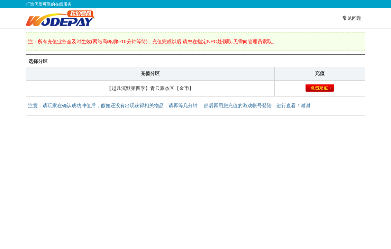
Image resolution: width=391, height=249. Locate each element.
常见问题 (352, 18)
